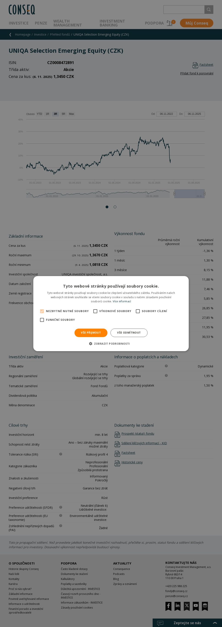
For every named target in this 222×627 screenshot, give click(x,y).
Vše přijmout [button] (91, 332)
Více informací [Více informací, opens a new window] (122, 301)
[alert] (111, 313)
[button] (111, 343)
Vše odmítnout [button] (129, 332)
